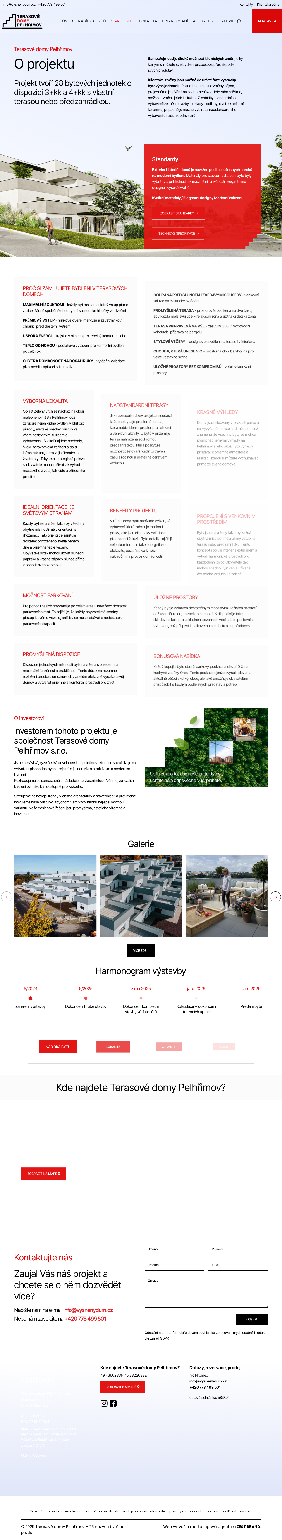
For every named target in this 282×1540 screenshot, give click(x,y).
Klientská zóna (268, 4)
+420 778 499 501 (52, 4)
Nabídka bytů (165, 133)
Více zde (140, 951)
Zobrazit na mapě (42, 1185)
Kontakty (246, 4)
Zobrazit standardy (177, 225)
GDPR (26, 1455)
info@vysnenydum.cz (19, 4)
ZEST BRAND (248, 1526)
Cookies (39, 1455)
